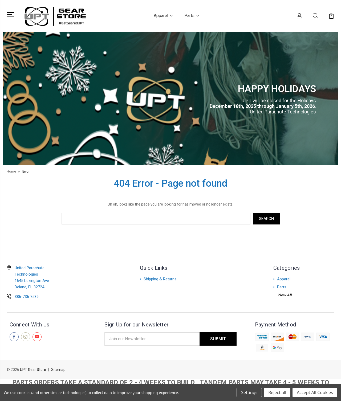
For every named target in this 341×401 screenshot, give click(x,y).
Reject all (277, 392)
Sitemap (58, 369)
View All (284, 295)
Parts (191, 15)
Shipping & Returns (160, 279)
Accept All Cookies (315, 392)
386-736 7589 (27, 296)
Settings (249, 392)
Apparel (163, 15)
